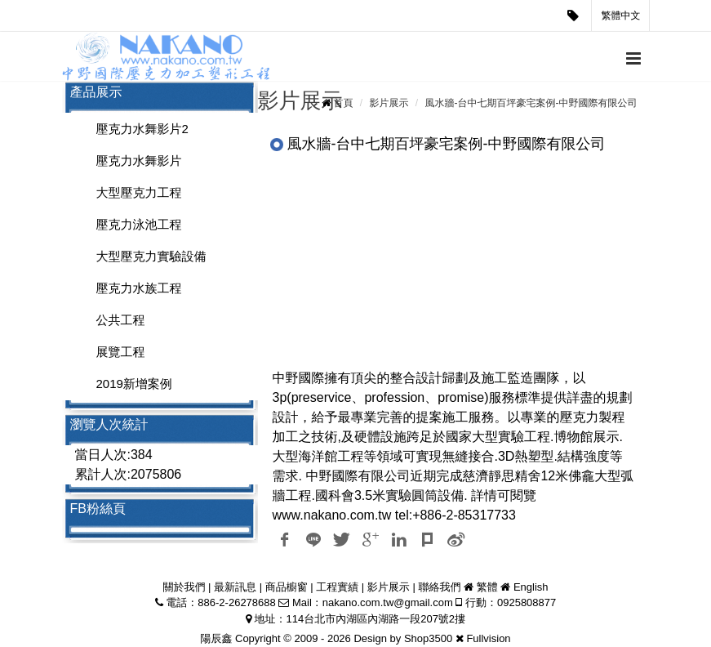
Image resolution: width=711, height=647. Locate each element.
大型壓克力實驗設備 (151, 256)
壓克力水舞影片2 (142, 129)
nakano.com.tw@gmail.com (387, 602)
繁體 (487, 587)
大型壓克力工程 (139, 192)
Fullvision (488, 638)
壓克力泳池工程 (139, 224)
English (531, 587)
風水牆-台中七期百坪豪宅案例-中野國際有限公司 (531, 103)
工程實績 (337, 587)
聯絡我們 (439, 587)
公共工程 (120, 320)
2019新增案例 (134, 383)
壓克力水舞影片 (139, 160)
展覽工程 (120, 352)
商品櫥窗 (286, 587)
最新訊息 (235, 587)
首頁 (343, 103)
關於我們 (183, 587)
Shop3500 (428, 638)
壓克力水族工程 (139, 288)
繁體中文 (621, 15)
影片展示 (388, 103)
